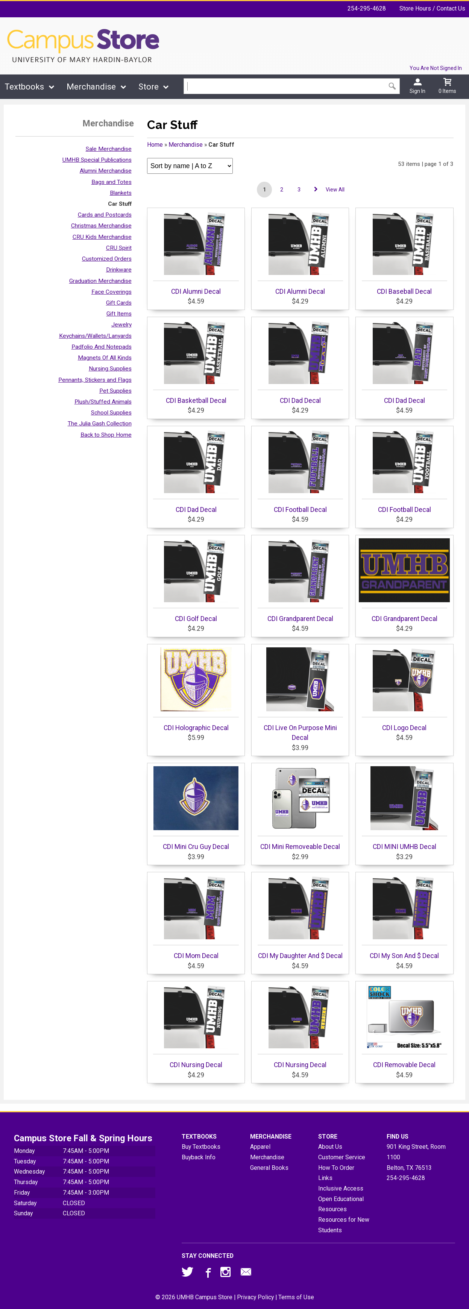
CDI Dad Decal (300, 362)
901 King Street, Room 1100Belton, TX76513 (416, 1157)
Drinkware (119, 269)
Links (325, 1177)
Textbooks (24, 86)
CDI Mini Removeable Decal (300, 808)
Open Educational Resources (341, 1204)
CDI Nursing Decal (195, 1026)
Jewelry (121, 324)
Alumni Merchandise (106, 170)
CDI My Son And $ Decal (404, 917)
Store (148, 86)
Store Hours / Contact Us (432, 8)
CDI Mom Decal (195, 917)
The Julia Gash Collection (100, 423)
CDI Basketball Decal (195, 362)
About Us (330, 1146)
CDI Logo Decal (404, 689)
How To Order (336, 1167)
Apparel (260, 1146)
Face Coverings (111, 292)
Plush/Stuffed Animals (103, 401)
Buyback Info (199, 1157)
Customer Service (341, 1157)
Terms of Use (296, 1297)
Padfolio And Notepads (101, 346)
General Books (269, 1167)
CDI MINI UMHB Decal (404, 808)
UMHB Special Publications (97, 159)
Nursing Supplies (110, 368)
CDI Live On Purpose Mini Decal (300, 694)
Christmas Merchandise (101, 225)
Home (155, 144)
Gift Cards (119, 302)
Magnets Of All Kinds (105, 357)
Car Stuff (120, 203)
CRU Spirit (119, 247)
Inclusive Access (340, 1188)
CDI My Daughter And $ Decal (300, 917)
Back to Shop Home (106, 434)
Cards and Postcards (105, 214)
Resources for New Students (343, 1225)
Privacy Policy (255, 1297)
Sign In (417, 91)
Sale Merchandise (109, 149)
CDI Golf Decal (195, 580)
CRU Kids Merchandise (102, 237)
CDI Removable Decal (404, 1026)
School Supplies (111, 412)
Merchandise (91, 86)
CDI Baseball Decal (404, 253)
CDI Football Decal (300, 471)
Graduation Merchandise (100, 281)
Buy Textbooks (201, 1146)
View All (335, 190)
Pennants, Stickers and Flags (95, 380)
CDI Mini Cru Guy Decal (195, 808)
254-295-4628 (367, 8)
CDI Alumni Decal (195, 253)
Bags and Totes (111, 182)
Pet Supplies (115, 390)
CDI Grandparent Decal (300, 580)
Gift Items (119, 313)
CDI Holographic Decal (195, 689)
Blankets (121, 193)
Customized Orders (107, 258)
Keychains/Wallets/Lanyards (95, 336)
